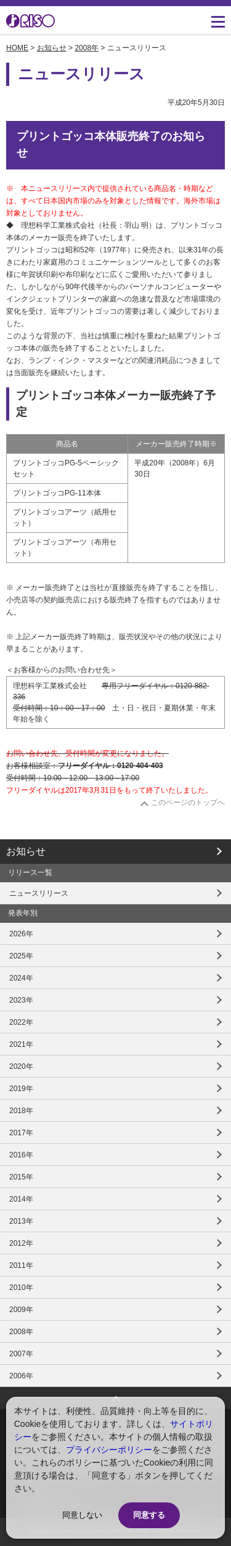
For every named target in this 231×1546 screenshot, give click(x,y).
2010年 (21, 1287)
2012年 (21, 1243)
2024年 (21, 978)
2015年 (21, 1177)
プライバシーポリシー (109, 1450)
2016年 (21, 1155)
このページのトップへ (188, 802)
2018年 (21, 1110)
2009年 (21, 1309)
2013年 (21, 1221)
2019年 (21, 1088)
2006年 (21, 1376)
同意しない (82, 1515)
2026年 (21, 934)
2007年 (21, 1354)
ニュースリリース (38, 893)
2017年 (21, 1132)
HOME (17, 48)
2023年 (21, 1000)
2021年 (21, 1044)
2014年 (21, 1199)
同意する (149, 1515)
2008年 (87, 48)
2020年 (21, 1066)
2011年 (21, 1265)
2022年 (21, 1022)
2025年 (21, 956)
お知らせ (52, 48)
